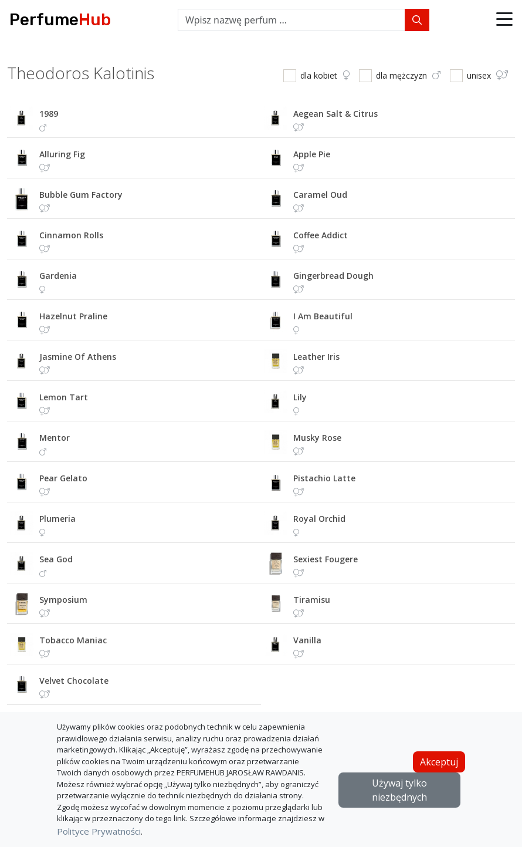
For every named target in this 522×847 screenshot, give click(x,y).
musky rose (317, 437)
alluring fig (62, 154)
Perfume (60, 19)
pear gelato (63, 478)
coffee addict (320, 235)
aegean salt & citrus (335, 113)
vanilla (307, 640)
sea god (56, 559)
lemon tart (63, 397)
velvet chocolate (74, 680)
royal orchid (319, 518)
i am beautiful (322, 316)
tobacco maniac (73, 640)
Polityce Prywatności (99, 831)
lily (300, 397)
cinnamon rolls (71, 235)
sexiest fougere (325, 559)
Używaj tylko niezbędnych (399, 790)
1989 (48, 113)
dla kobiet (325, 75)
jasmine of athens (77, 356)
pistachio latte (324, 478)
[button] (504, 20)
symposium (63, 599)
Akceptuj (439, 761)
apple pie (311, 154)
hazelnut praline (73, 316)
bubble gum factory (81, 194)
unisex (487, 75)
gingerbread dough (333, 275)
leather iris (316, 356)
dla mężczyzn (408, 75)
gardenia (58, 275)
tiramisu (311, 599)
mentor (54, 437)
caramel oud (320, 194)
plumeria (57, 518)
